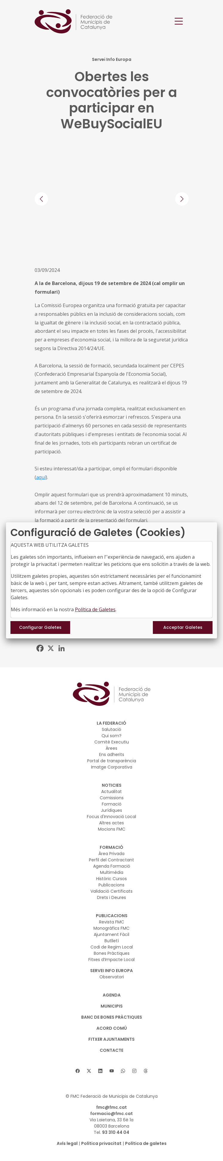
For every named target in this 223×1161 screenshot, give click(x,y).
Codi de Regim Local (111, 947)
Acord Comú (111, 1028)
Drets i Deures (111, 897)
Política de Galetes (95, 609)
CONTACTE (111, 1050)
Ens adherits (111, 754)
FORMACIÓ (111, 847)
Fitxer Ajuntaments (111, 1039)
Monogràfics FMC (111, 928)
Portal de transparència (111, 761)
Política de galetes (146, 1143)
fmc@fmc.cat (111, 1107)
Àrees (111, 748)
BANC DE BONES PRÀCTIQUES (111, 1017)
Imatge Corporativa (111, 767)
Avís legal (67, 1143)
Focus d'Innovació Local (111, 817)
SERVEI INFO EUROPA (111, 971)
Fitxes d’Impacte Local (111, 960)
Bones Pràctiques (112, 953)
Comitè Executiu (111, 742)
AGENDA (112, 995)
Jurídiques (111, 810)
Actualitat (111, 791)
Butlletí (111, 941)
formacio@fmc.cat (111, 1114)
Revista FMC (111, 922)
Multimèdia (111, 872)
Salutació (111, 729)
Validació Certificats (111, 891)
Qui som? (111, 736)
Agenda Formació (111, 866)
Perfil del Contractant (111, 860)
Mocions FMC (111, 829)
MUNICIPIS (112, 1006)
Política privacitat (101, 1143)
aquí (41, 477)
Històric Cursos (111, 879)
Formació (112, 804)
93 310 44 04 (115, 1132)
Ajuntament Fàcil (111, 934)
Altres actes (111, 823)
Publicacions (111, 885)
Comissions (112, 798)
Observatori (111, 977)
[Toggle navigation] (179, 21)
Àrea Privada (111, 854)
